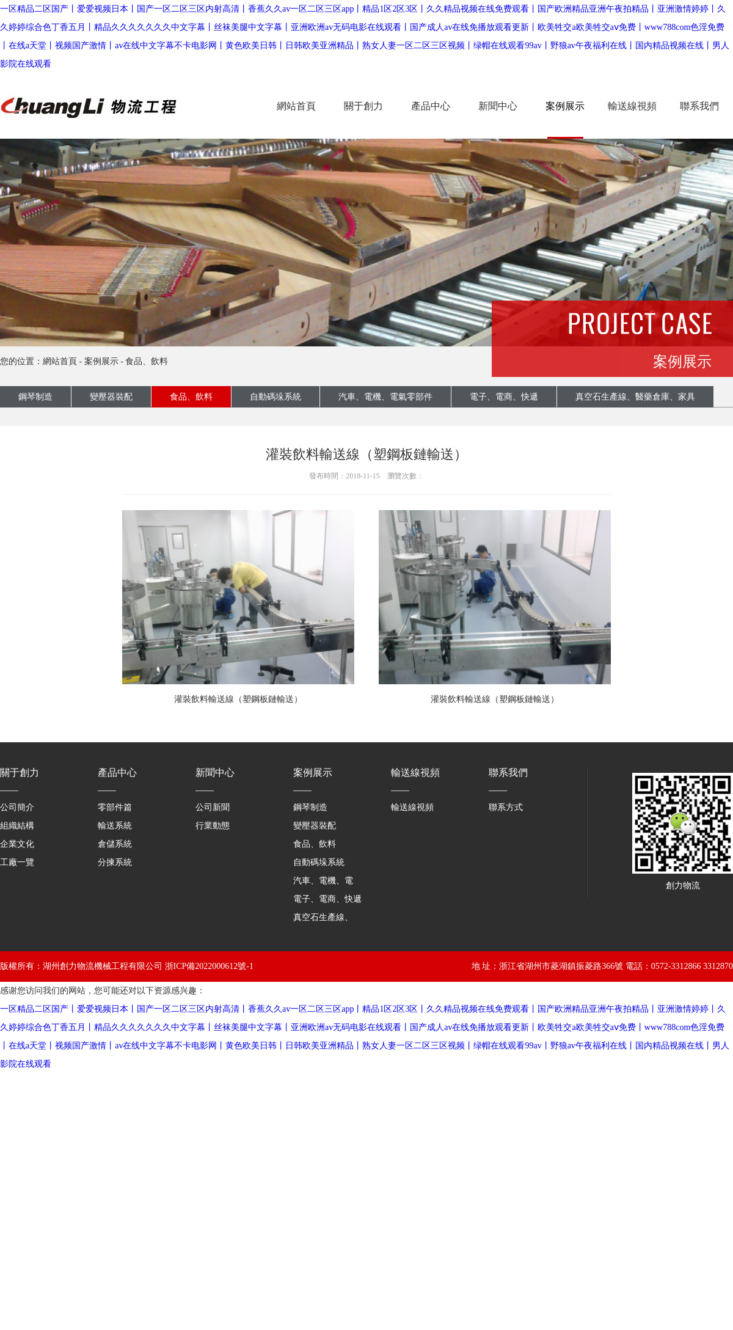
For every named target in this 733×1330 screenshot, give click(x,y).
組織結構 (17, 825)
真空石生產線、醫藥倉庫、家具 (353, 917)
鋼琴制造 (35, 396)
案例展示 (565, 106)
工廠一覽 (17, 862)
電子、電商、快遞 (327, 899)
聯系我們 (699, 106)
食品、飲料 (191, 396)
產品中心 (430, 106)
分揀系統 (115, 862)
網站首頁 (296, 106)
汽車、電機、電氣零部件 (340, 880)
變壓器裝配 (111, 396)
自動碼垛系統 (275, 396)
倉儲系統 (115, 844)
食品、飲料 (146, 361)
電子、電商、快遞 (504, 396)
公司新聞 (212, 807)
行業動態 (212, 825)
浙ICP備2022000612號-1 (209, 966)
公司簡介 (17, 807)
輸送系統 (115, 825)
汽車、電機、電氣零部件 (385, 396)
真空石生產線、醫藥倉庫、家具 (635, 396)
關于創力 (363, 106)
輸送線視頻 (632, 106)
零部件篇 (115, 807)
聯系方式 (506, 807)
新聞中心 (497, 106)
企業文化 (17, 844)
